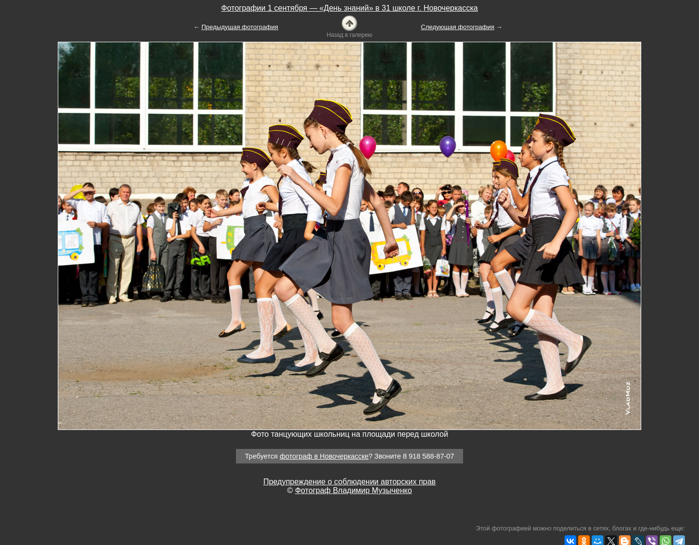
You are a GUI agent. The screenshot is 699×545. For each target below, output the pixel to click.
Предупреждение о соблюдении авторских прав (349, 482)
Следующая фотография (457, 27)
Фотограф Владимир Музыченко (353, 490)
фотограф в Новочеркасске (324, 456)
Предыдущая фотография (239, 27)
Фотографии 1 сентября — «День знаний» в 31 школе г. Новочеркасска (349, 8)
